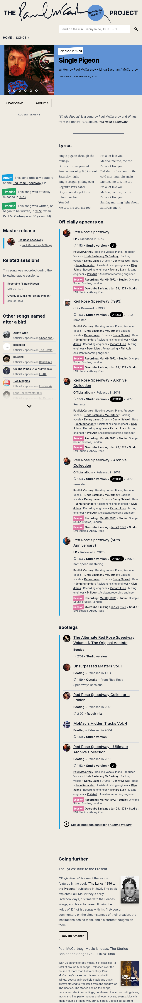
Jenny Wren (20, 332)
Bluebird (18, 356)
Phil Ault (92, 274)
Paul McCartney (85, 69)
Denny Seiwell (121, 260)
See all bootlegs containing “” (101, 825)
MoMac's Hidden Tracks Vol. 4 (100, 723)
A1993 (116, 315)
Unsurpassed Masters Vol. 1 (97, 666)
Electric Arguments (51, 386)
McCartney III (47, 398)
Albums (41, 103)
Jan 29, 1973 (118, 288)
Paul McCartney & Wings (37, 245)
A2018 (116, 399)
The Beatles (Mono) (51, 350)
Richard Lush (118, 269)
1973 (22, 197)
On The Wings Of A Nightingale (32, 368)
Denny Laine (91, 260)
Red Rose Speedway (27, 183)
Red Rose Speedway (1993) (97, 301)
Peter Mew (93, 348)
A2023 (117, 559)
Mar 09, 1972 (108, 279)
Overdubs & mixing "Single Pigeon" (29, 295)
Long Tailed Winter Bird (27, 392)
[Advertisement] (29, 143)
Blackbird (19, 344)
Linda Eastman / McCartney (118, 69)
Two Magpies (21, 380)
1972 (38, 211)
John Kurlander (85, 265)
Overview (14, 103)
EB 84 (42, 374)
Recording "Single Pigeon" (23, 283)
